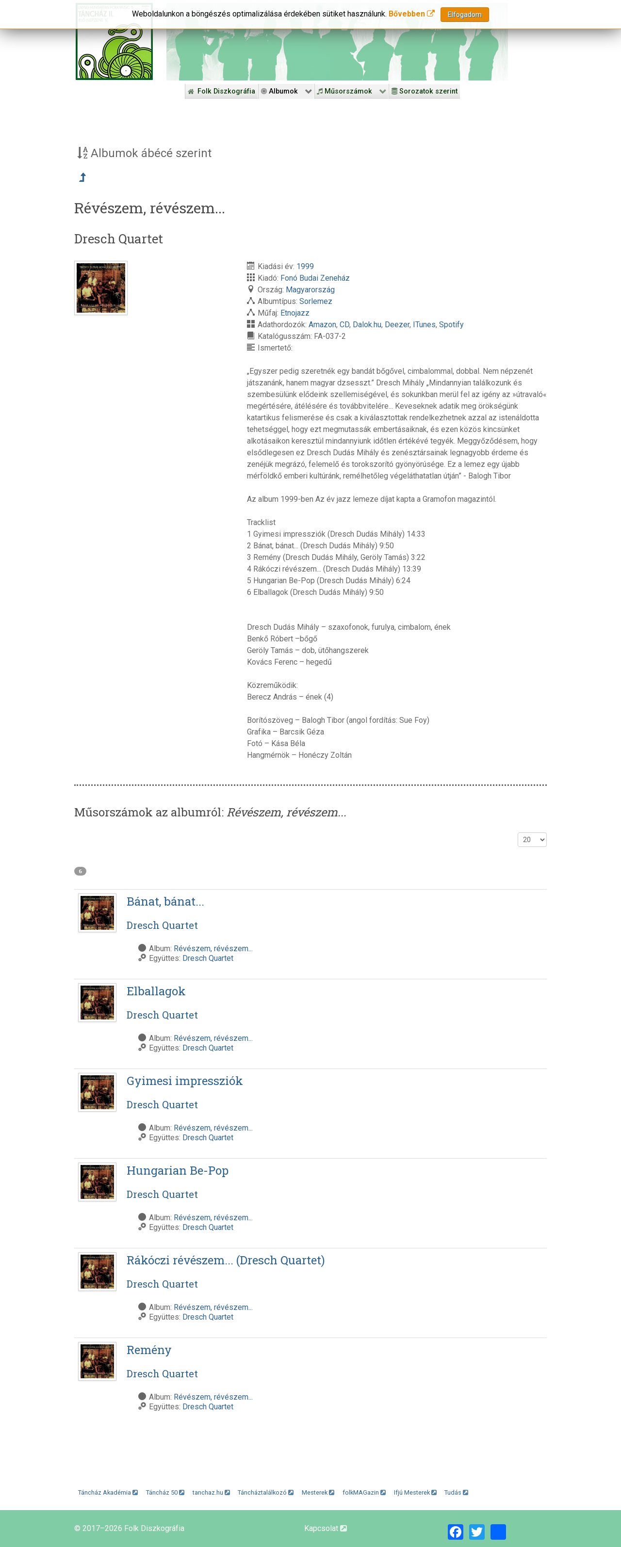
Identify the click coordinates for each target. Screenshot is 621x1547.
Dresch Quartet (207, 958)
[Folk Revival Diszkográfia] (337, 41)
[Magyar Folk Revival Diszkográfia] (114, 41)
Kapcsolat (325, 1528)
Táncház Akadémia (108, 1492)
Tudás (456, 1492)
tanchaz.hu (211, 1492)
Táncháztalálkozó (266, 1492)
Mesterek (318, 1492)
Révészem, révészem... (213, 948)
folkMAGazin (364, 1492)
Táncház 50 (165, 1492)
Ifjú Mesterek (415, 1492)
